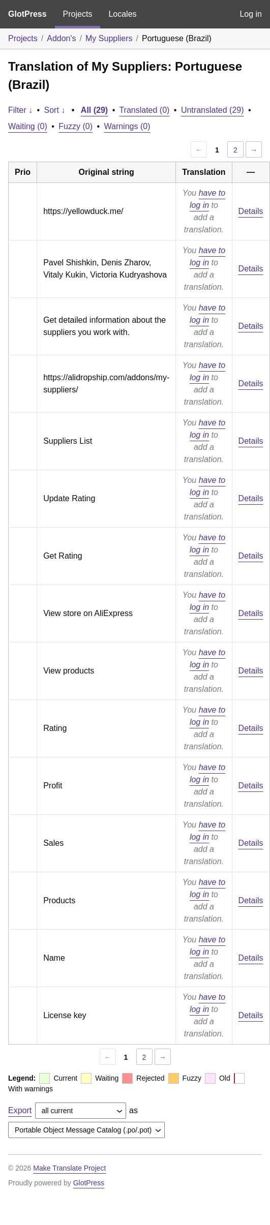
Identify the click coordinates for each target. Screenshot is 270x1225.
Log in (250, 14)
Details (250, 211)
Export (20, 1110)
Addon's (61, 38)
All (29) (94, 110)
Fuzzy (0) (75, 126)
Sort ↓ (55, 110)
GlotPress (27, 14)
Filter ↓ (20, 110)
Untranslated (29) (212, 110)
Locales (122, 14)
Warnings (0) (127, 126)
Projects (78, 14)
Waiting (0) (27, 126)
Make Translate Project (69, 1168)
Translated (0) (144, 110)
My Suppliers (108, 38)
